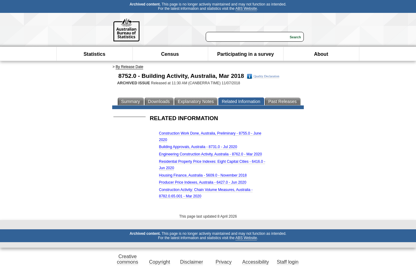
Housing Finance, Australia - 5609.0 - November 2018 (203, 175)
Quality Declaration (263, 76)
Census (170, 54)
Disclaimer (191, 262)
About (321, 54)
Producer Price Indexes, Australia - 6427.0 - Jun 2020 (202, 182)
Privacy (223, 262)
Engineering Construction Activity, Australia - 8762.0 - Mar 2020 (210, 154)
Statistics (94, 54)
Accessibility (255, 262)
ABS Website (246, 8)
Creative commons (127, 259)
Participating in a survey (245, 54)
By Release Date (129, 67)
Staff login (288, 262)
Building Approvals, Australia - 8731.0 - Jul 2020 (198, 147)
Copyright (159, 262)
